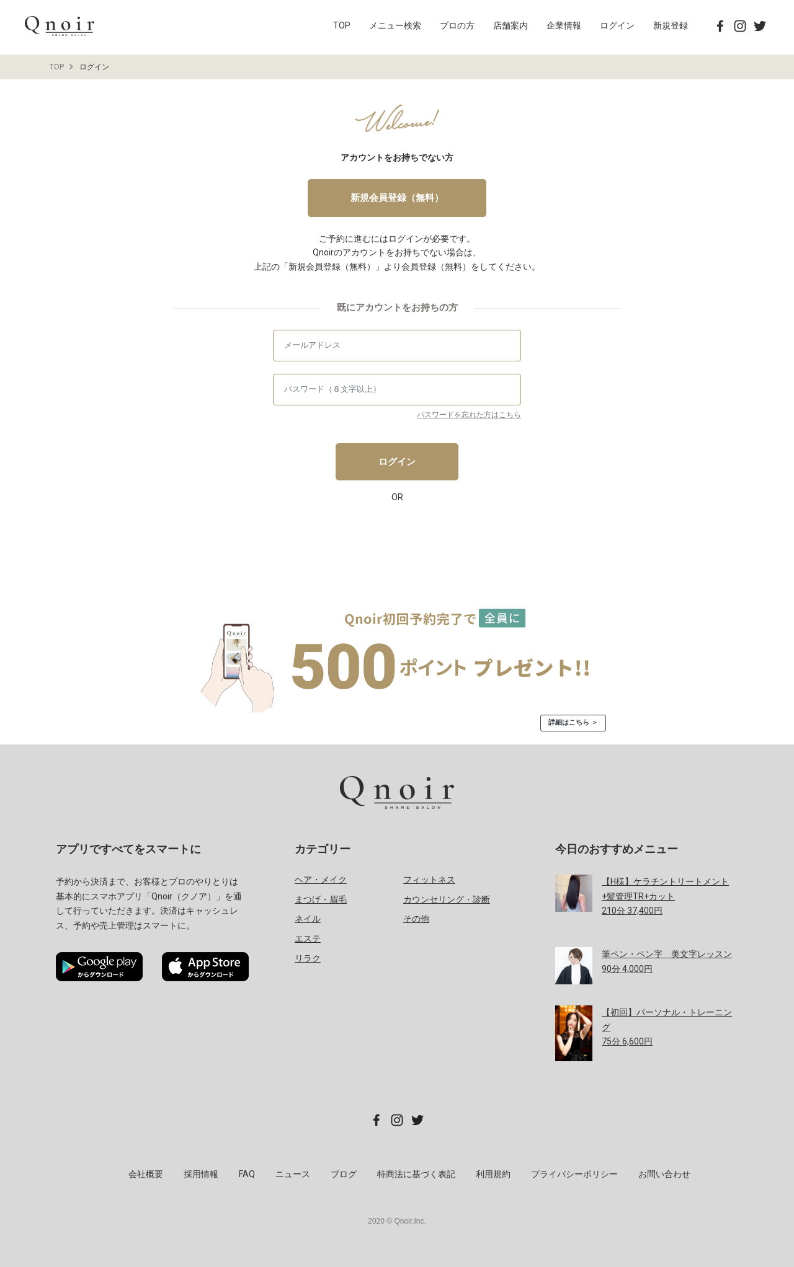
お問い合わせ (664, 1174)
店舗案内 (510, 25)
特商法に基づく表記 (416, 1174)
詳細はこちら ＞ (573, 722)
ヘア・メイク (321, 880)
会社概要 (145, 1174)
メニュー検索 (395, 25)
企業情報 (563, 25)
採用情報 (201, 1174)
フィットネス (429, 880)
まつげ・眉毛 (321, 899)
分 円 (665, 896)
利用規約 (493, 1174)
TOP (341, 25)
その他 (416, 919)
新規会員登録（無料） (397, 197)
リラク (308, 958)
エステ (308, 938)
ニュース (292, 1174)
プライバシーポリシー (574, 1174)
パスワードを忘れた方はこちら (469, 414)
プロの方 (457, 25)
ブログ (344, 1174)
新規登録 (670, 25)
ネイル (308, 919)
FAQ (247, 1174)
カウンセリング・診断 (446, 899)
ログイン (617, 25)
